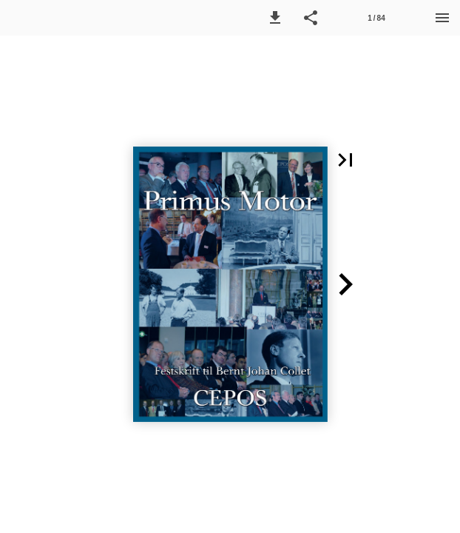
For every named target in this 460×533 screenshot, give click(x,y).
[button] (275, 18)
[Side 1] (376, 18)
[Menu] (442, 18)
